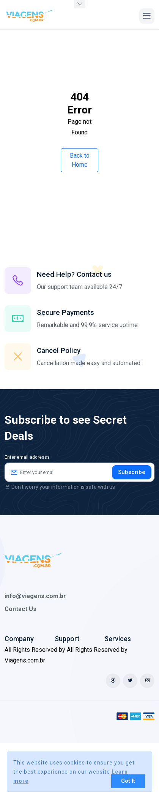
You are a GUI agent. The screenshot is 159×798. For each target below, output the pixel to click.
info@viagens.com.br (35, 596)
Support (67, 639)
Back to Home (80, 160)
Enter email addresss (27, 457)
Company (19, 639)
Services (117, 639)
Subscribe (131, 472)
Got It (128, 781)
